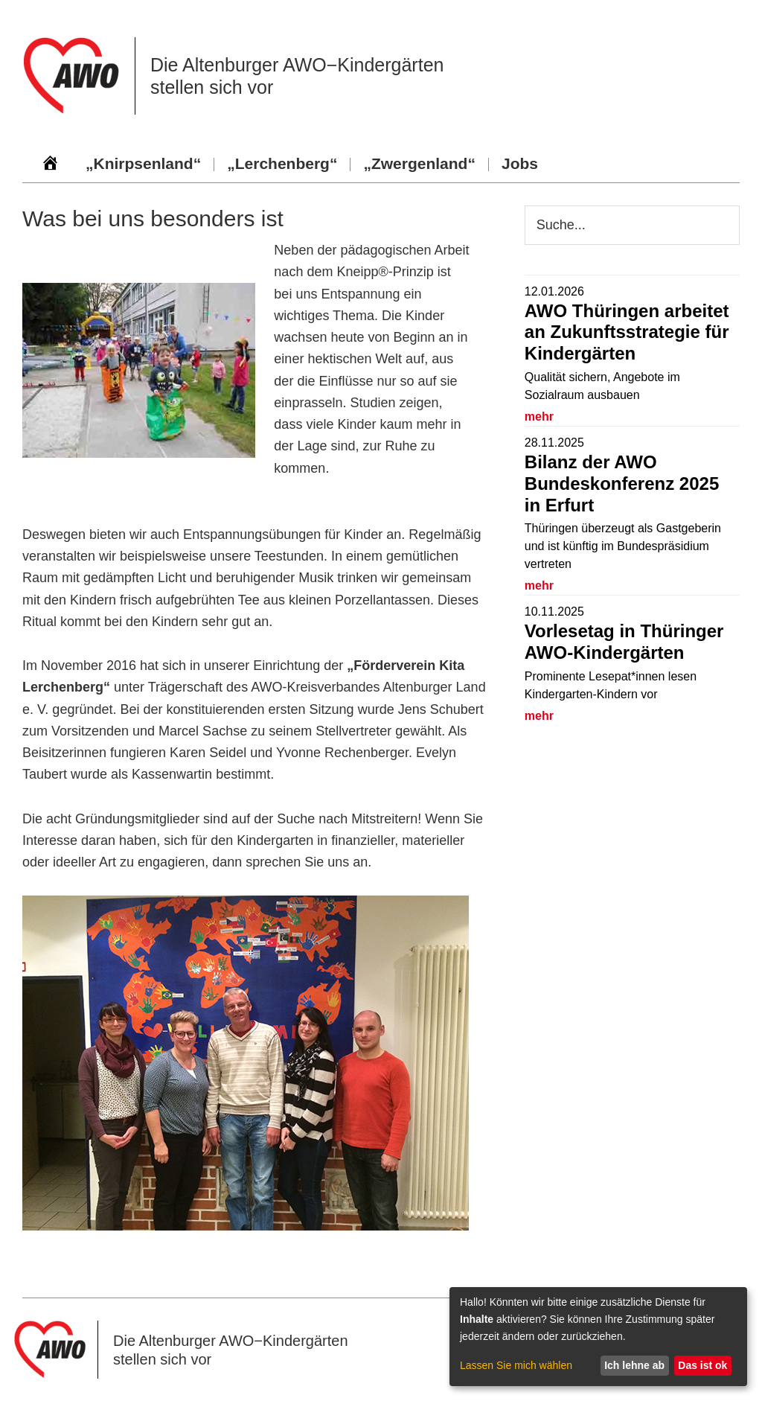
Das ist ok (702, 1365)
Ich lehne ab (634, 1365)
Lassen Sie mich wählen (516, 1365)
